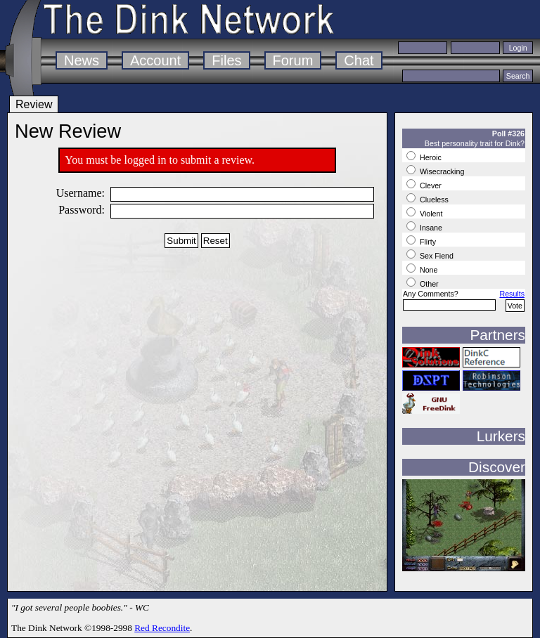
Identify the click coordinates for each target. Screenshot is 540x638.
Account (155, 60)
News (81, 60)
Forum (293, 60)
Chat (358, 60)
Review (33, 104)
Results (512, 293)
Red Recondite (162, 628)
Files (226, 60)
